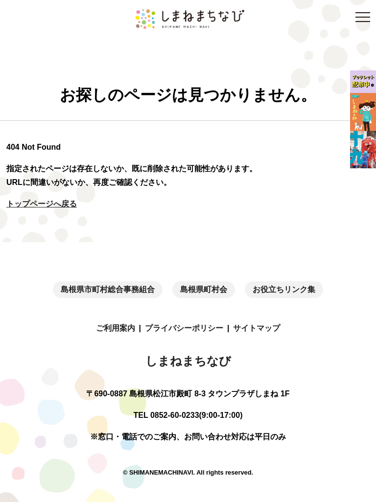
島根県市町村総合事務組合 (108, 289)
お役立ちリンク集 (284, 289)
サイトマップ (256, 328)
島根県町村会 (203, 289)
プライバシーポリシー (184, 328)
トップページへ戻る (41, 204)
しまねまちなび (188, 360)
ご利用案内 (115, 328)
